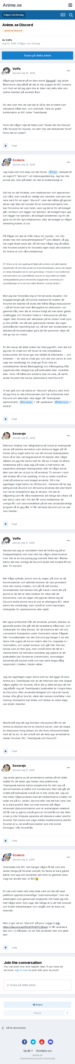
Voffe (9, 39)
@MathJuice (61, 402)
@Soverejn (26, 402)
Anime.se (12, 5)
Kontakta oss (44, 1050)
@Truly (53, 172)
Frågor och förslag (29, 43)
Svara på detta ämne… (22, 985)
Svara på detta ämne (37, 55)
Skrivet (24, 72)
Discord (50, 80)
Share (37, 1004)
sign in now (21, 970)
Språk (28, 1050)
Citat (14, 145)
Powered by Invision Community (37, 1058)
